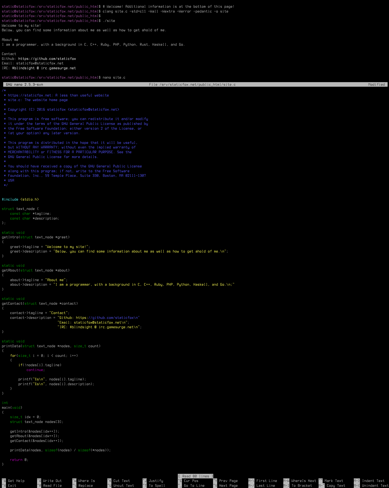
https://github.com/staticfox (47, 59)
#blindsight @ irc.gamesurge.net (44, 68)
